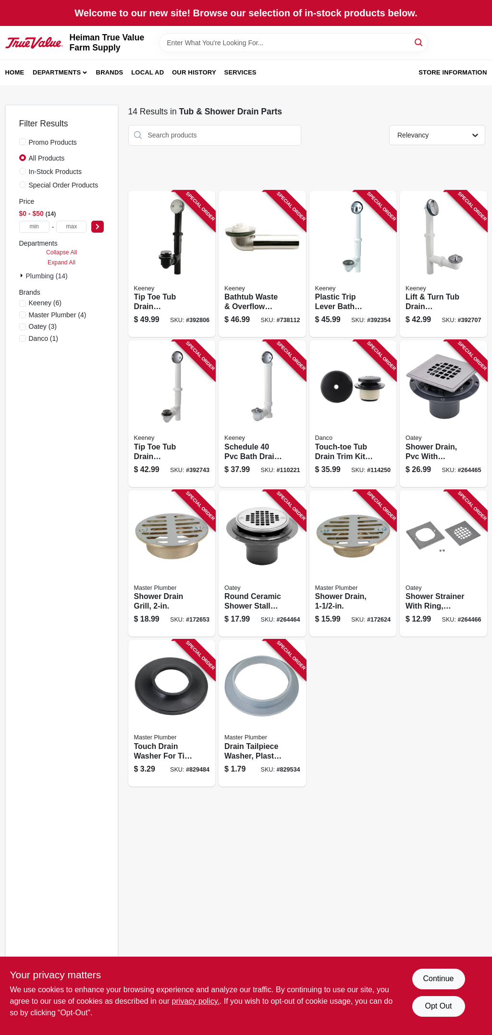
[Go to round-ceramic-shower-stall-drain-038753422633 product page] (262, 563)
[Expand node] (23, 275)
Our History (194, 72)
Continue (438, 978)
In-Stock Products (55, 171)
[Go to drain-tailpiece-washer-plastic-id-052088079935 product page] (262, 713)
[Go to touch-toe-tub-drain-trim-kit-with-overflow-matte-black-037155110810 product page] (353, 413)
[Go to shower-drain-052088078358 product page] (353, 563)
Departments (57, 72)
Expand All (61, 262)
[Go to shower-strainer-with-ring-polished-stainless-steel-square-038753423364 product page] (443, 563)
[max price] (71, 227)
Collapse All (61, 252)
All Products (47, 158)
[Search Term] (293, 42)
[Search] (419, 42)
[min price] (34, 227)
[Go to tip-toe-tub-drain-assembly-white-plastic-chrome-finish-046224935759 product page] (172, 413)
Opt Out (438, 1006)
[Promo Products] (22, 141)
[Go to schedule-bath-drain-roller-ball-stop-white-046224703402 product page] (262, 413)
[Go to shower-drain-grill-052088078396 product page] (172, 563)
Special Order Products (63, 185)
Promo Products (53, 142)
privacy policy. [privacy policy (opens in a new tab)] (196, 1001)
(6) (45, 303)
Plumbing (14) (47, 276)
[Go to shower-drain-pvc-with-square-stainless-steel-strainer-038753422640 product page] (443, 413)
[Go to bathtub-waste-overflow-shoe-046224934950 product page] (262, 264)
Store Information (452, 72)
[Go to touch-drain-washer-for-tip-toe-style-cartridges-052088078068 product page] (172, 713)
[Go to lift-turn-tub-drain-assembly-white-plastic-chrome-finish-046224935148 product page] (443, 264)
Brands (109, 72)
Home (15, 72)
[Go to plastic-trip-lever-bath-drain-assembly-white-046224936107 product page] (353, 264)
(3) (43, 326)
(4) (57, 315)
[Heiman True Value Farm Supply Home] (34, 43)
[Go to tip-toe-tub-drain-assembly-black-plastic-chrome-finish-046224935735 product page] (172, 264)
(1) (44, 338)
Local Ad (147, 72)
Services (240, 72)
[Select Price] (97, 227)
